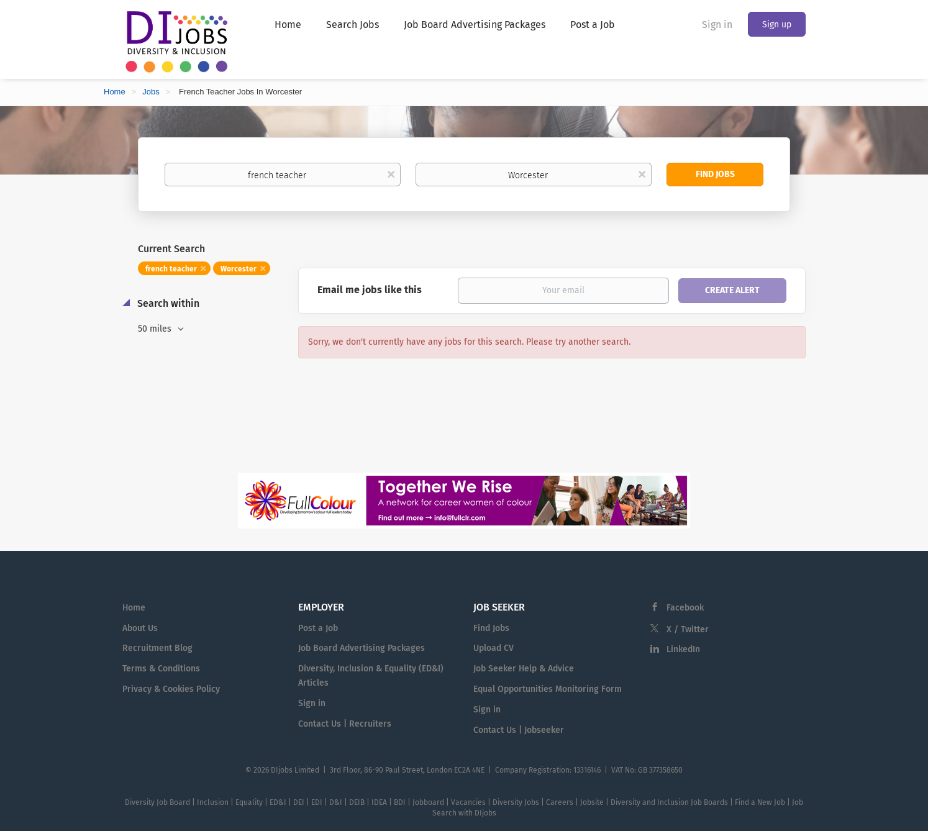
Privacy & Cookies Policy (171, 689)
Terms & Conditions (161, 668)
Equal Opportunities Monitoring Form (547, 689)
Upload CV (493, 648)
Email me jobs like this (369, 290)
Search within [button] (167, 303)
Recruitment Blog (157, 648)
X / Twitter (687, 629)
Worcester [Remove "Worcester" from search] (239, 269)
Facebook (685, 607)
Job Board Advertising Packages (361, 648)
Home (114, 91)
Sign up (776, 24)
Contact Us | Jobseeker (518, 730)
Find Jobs (715, 174)
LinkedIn (683, 649)
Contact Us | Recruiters (344, 724)
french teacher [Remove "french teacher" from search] (171, 269)
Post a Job (318, 628)
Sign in (717, 24)
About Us (140, 628)
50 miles (156, 329)
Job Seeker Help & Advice (523, 668)
